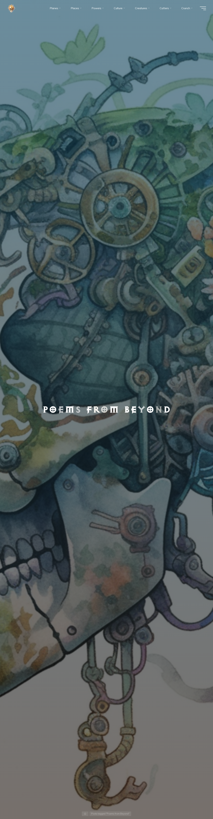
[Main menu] (203, 8)
